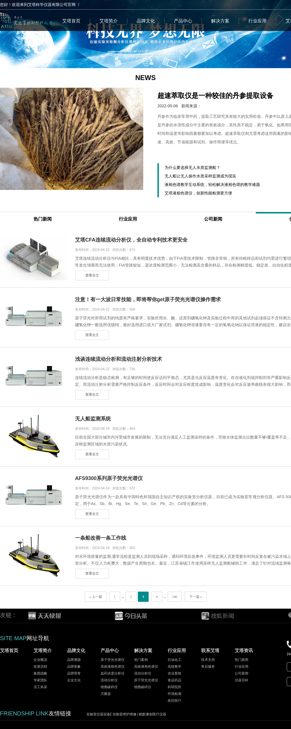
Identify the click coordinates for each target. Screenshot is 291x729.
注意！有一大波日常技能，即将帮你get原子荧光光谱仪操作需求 (148, 299)
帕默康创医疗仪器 (152, 714)
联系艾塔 (210, 650)
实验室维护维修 (126, 714)
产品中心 (183, 20)
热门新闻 (43, 219)
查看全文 (92, 275)
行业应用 (257, 20)
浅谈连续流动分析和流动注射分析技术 (118, 359)
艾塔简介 (108, 20)
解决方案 (220, 20)
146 (174, 597)
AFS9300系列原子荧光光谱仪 (109, 478)
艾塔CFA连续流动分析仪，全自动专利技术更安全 (131, 240)
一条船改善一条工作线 (100, 538)
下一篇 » (195, 597)
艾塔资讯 (244, 650)
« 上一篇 (95, 597)
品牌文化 (146, 20)
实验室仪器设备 (98, 714)
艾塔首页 (71, 20)
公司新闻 (213, 219)
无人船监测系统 (93, 419)
